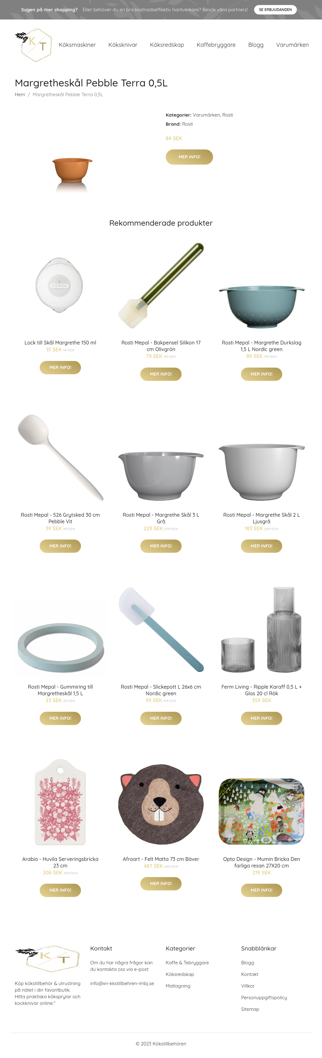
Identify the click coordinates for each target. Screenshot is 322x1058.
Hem (20, 98)
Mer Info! (189, 160)
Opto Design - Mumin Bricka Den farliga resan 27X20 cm (261, 865)
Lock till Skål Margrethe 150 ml (60, 346)
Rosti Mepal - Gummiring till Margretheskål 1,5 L (60, 693)
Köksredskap (167, 46)
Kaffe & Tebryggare (187, 966)
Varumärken (292, 46)
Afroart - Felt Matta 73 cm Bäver (161, 862)
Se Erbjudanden (275, 9)
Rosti (227, 118)
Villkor (248, 989)
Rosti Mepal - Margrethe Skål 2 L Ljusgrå (261, 521)
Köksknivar (122, 46)
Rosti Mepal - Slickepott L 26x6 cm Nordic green (161, 693)
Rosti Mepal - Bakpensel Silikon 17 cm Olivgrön (161, 349)
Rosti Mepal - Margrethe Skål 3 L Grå (161, 521)
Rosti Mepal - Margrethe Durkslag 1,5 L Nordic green (261, 349)
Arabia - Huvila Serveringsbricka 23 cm (60, 865)
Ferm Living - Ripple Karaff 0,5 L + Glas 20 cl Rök (261, 693)
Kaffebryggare (216, 46)
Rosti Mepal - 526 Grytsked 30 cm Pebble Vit (60, 521)
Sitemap (250, 1013)
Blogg (256, 46)
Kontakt (249, 978)
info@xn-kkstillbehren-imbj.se (122, 987)
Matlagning (178, 989)
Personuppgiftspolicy (264, 1001)
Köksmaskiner (77, 46)
